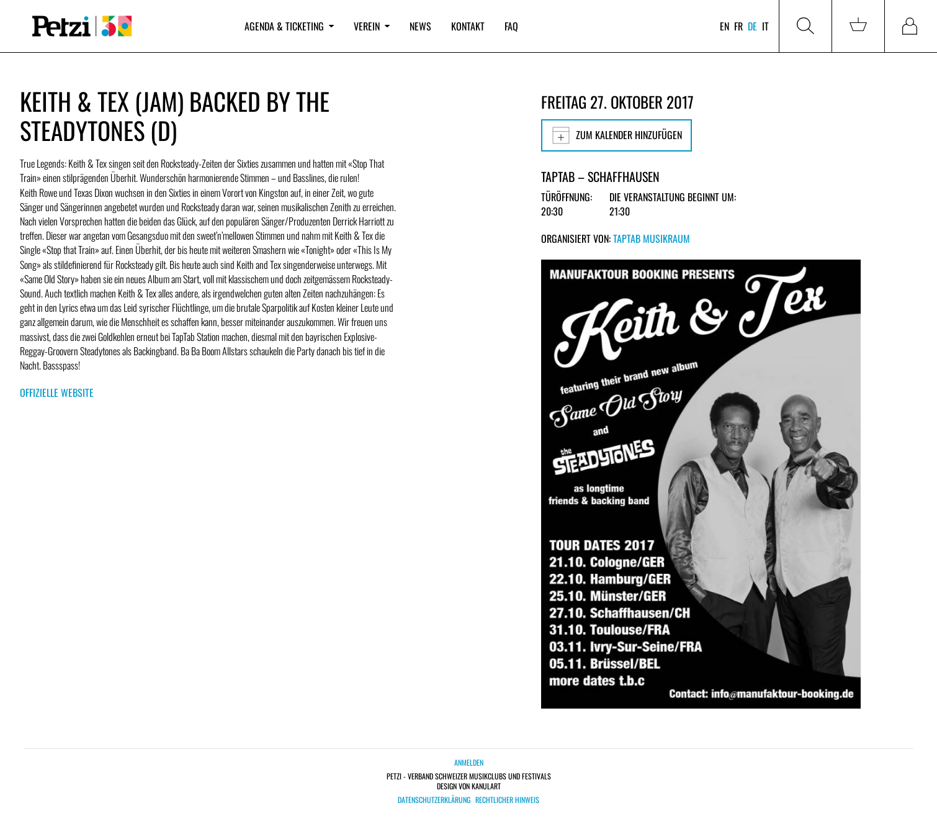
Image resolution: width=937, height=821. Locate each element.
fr (738, 26)
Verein (372, 26)
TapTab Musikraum (651, 238)
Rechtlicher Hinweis (507, 800)
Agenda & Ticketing (289, 26)
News (420, 26)
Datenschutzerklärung (434, 800)
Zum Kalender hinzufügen (616, 135)
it (765, 26)
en (724, 26)
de (752, 26)
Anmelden (468, 762)
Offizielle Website (57, 392)
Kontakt (468, 26)
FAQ (511, 26)
